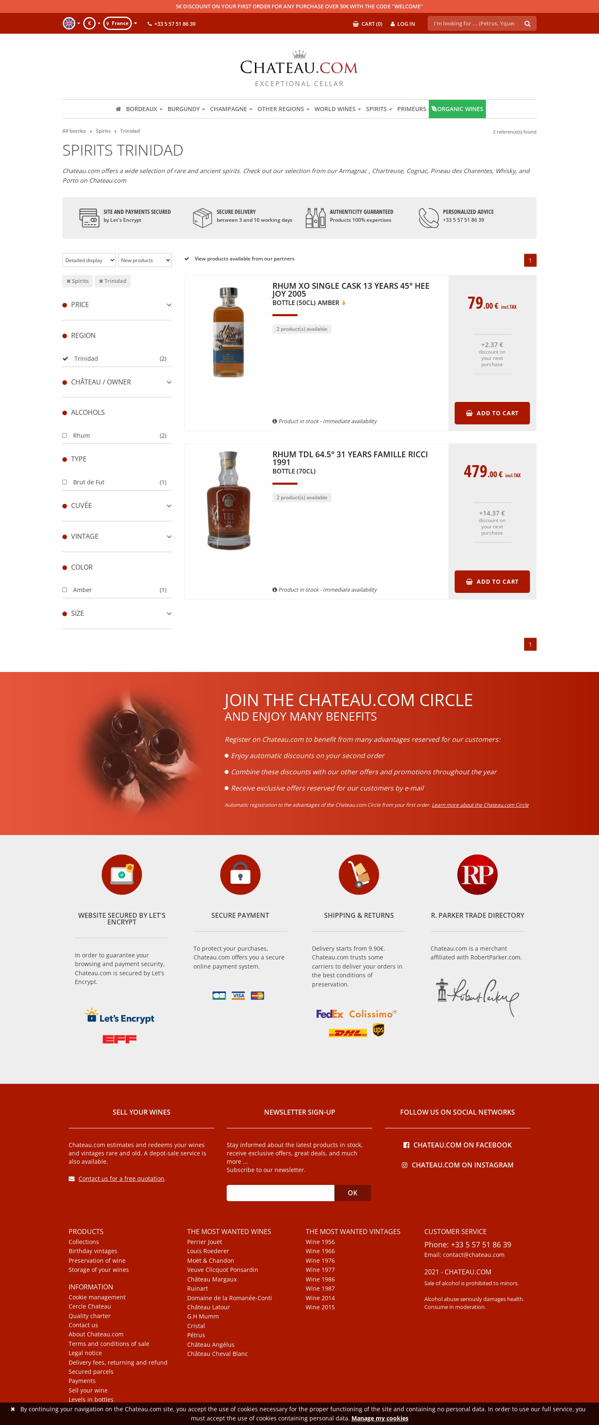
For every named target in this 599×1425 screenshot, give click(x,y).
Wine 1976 (320, 1261)
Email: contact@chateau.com (464, 1255)
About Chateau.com (96, 1334)
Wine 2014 (320, 1298)
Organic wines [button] (457, 109)
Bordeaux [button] (144, 109)
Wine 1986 (320, 1279)
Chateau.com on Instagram (458, 1164)
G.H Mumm (203, 1316)
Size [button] (117, 613)
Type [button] (74, 458)
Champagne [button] (231, 109)
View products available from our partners (239, 258)
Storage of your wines (99, 1270)
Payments (82, 1381)
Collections (84, 1242)
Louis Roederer (208, 1251)
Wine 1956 (320, 1242)
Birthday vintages (93, 1251)
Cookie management (97, 1297)
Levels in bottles (91, 1400)
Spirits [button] (379, 109)
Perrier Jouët (204, 1242)
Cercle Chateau (90, 1306)
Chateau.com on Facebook (457, 1144)
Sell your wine (88, 1390)
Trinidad (112, 281)
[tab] (117, 305)
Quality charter (90, 1316)
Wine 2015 (320, 1307)
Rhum (76, 435)
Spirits (78, 281)
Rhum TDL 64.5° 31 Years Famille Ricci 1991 (350, 462)
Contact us (83, 1325)
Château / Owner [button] (117, 382)
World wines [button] (337, 109)
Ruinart (197, 1288)
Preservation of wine (97, 1261)
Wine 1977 (320, 1270)
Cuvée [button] (117, 505)
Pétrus (196, 1335)
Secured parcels (91, 1372)
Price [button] (117, 304)
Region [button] (79, 335)
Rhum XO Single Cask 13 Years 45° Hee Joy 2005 (351, 294)
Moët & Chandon (210, 1261)
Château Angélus (211, 1345)
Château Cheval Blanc (217, 1354)
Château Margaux (212, 1279)
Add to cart (492, 413)
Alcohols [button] (83, 412)
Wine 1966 (320, 1251)
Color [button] (77, 567)
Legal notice (85, 1353)
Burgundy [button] (186, 109)
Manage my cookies (379, 1418)
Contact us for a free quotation (116, 1178)
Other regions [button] (283, 109)
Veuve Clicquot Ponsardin (222, 1270)
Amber (77, 590)
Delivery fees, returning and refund (118, 1363)
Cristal (196, 1326)
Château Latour (208, 1307)
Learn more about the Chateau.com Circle (480, 804)
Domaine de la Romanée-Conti (229, 1298)
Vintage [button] (117, 536)
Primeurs (411, 109)
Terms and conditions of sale (109, 1344)
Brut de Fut (83, 482)
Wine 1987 (320, 1288)
